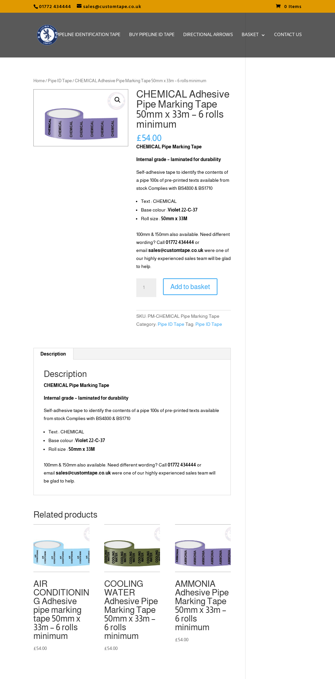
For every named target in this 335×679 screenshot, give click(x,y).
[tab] (53, 354)
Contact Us (288, 35)
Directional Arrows (208, 35)
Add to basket (190, 286)
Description (53, 354)
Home (39, 80)
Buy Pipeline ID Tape (151, 35)
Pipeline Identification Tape (87, 35)
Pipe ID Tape (60, 80)
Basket (250, 35)
